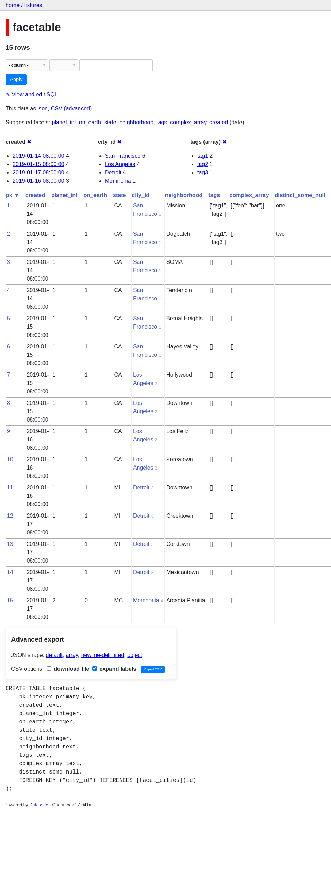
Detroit (113, 172)
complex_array (188, 122)
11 (10, 488)
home (13, 5)
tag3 (202, 172)
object (134, 655)
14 (10, 572)
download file (68, 669)
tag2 (202, 164)
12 (10, 516)
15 (10, 600)
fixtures (33, 5)
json (43, 108)
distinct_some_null (300, 195)
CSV (56, 108)
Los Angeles (120, 164)
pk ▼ (13, 195)
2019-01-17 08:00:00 (38, 172)
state (110, 122)
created (218, 122)
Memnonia (118, 181)
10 (10, 459)
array (72, 655)
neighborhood (136, 122)
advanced (78, 108)
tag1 (202, 156)
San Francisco (122, 156)
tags (161, 122)
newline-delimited (102, 655)
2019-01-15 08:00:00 (38, 164)
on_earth (90, 122)
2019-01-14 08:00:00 (38, 156)
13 (10, 544)
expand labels (114, 669)
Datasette (38, 804)
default (54, 655)
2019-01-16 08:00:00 (38, 181)
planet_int (64, 122)
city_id (140, 195)
